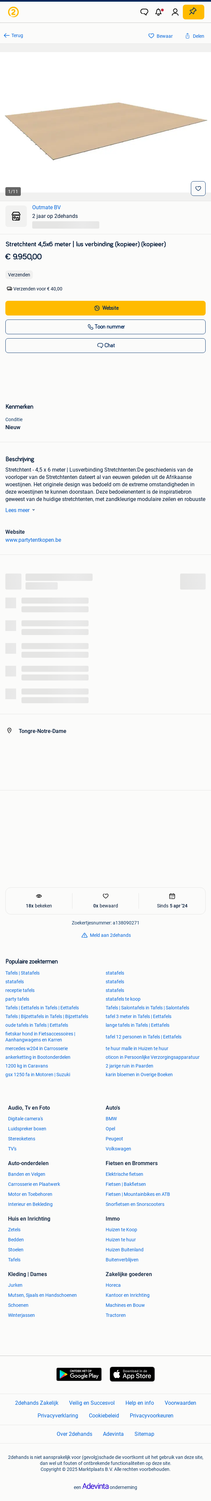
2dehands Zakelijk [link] (36, 1403)
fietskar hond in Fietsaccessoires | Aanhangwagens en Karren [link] (40, 1036)
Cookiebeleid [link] (104, 1415)
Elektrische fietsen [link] (124, 1174)
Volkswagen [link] (118, 1148)
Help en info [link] (139, 1403)
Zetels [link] (14, 1229)
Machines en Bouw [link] (125, 1305)
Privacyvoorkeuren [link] (151, 1415)
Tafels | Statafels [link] (22, 973)
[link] (14, 12)
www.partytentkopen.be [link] (33, 540)
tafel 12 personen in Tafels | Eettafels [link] (143, 1036)
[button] (159, 12)
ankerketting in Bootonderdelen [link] (37, 1057)
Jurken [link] (15, 1285)
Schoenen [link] (18, 1305)
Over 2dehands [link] (74, 1434)
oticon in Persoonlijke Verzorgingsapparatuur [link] (153, 1057)
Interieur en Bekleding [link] (30, 1204)
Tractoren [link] (116, 1315)
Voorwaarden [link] (180, 1403)
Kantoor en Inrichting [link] (128, 1295)
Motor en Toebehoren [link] (30, 1194)
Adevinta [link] (113, 1434)
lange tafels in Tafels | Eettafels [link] (137, 1025)
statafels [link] (115, 973)
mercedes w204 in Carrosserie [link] (36, 1048)
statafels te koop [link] (123, 999)
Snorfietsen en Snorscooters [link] (135, 1204)
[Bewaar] (198, 188)
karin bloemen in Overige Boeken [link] (139, 1074)
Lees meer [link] (21, 510)
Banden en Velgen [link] (26, 1174)
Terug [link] (17, 35)
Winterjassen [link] (21, 1315)
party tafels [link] (17, 999)
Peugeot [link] (114, 1138)
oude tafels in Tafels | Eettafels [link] (36, 1025)
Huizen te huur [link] (121, 1239)
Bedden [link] (16, 1239)
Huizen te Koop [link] (121, 1229)
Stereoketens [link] (21, 1138)
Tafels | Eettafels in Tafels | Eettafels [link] (42, 1007)
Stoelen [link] (15, 1249)
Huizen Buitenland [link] (125, 1249)
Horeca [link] (113, 1285)
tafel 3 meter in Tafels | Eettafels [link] (138, 1016)
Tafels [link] (14, 1259)
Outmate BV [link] (46, 207)
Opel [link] (110, 1128)
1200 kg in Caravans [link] (26, 1066)
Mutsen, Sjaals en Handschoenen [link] (42, 1295)
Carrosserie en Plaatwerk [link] (34, 1184)
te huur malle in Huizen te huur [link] (137, 1048)
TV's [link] (12, 1148)
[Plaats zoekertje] (193, 12)
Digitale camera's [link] (25, 1118)
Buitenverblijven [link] (122, 1259)
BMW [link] (111, 1118)
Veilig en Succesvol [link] (92, 1403)
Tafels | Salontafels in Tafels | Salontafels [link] (147, 1007)
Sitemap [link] (144, 1434)
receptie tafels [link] (20, 990)
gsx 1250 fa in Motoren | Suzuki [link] (37, 1074)
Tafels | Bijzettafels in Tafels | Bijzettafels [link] (46, 1016)
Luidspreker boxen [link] (27, 1128)
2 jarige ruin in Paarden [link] (129, 1066)
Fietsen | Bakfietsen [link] (126, 1184)
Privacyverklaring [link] (58, 1415)
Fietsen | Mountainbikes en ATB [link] (138, 1194)
